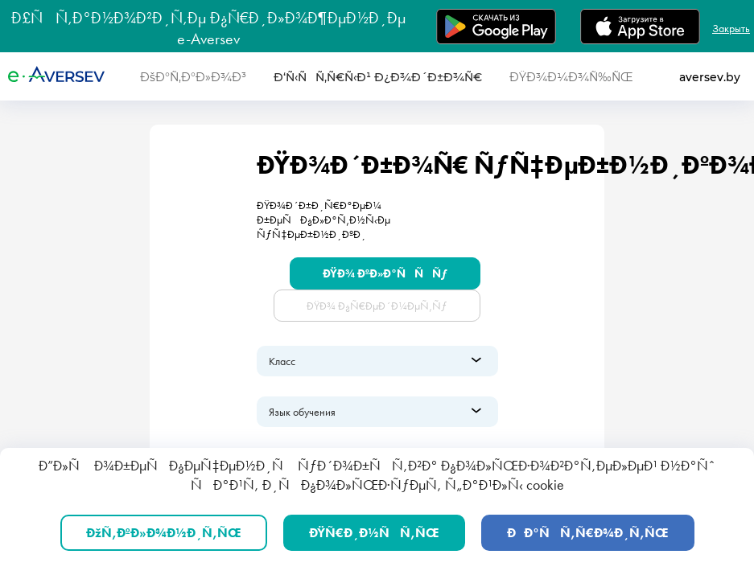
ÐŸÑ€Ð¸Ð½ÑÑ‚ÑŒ (374, 532)
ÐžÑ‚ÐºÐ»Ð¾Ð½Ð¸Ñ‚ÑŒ (163, 532)
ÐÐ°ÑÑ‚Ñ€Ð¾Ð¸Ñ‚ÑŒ (588, 532)
